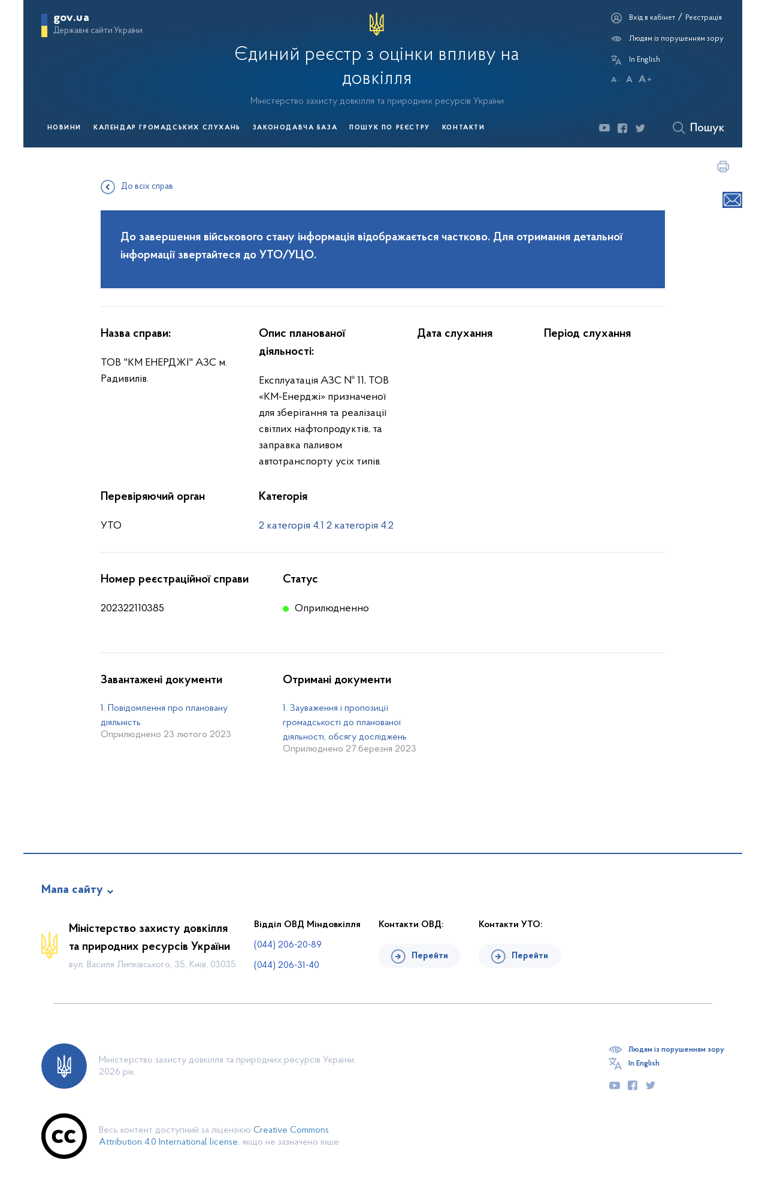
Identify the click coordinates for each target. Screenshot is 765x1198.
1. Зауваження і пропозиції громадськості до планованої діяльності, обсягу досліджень (345, 723)
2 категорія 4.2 (360, 526)
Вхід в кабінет (652, 18)
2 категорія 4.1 (291, 526)
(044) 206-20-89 (288, 945)
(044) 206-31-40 (286, 965)
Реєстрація (703, 18)
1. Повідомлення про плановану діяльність (164, 716)
